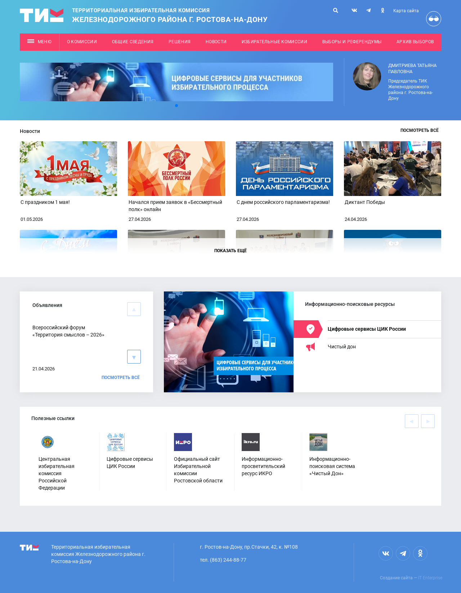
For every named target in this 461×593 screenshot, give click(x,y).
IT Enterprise (430, 577)
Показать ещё (230, 250)
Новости (216, 41)
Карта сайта (406, 10)
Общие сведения (133, 41)
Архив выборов (415, 41)
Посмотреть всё (419, 130)
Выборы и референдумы (352, 41)
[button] (176, 105)
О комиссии (82, 41)
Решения (180, 41)
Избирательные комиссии (274, 41)
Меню (39, 41)
